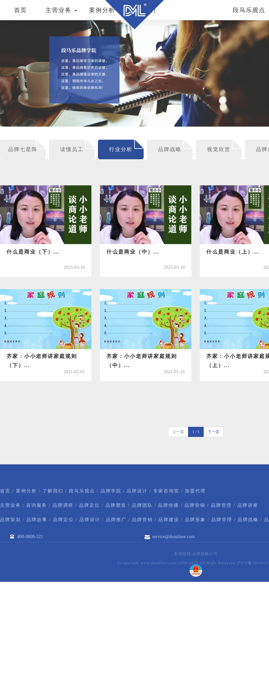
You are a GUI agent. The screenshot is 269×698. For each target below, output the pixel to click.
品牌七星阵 (23, 149)
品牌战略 (170, 149)
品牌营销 (194, 505)
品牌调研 (63, 505)
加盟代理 (195, 491)
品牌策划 (10, 519)
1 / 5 (195, 431)
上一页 (178, 431)
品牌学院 (111, 491)
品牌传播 (168, 505)
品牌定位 (89, 505)
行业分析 (121, 149)
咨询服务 (36, 505)
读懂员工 (72, 149)
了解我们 (52, 491)
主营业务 (61, 10)
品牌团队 (142, 505)
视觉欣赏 (218, 149)
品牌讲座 (247, 505)
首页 (20, 10)
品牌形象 (195, 519)
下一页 (213, 431)
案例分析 (102, 10)
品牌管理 (221, 505)
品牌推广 (116, 519)
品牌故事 (36, 519)
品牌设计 (137, 491)
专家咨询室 (166, 491)
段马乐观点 (82, 491)
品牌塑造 (115, 505)
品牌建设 (168, 519)
